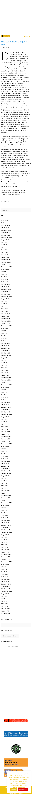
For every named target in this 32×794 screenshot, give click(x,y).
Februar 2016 (5, 520)
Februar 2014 (5, 579)
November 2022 (6, 321)
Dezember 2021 (6, 348)
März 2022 (4, 341)
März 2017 (4, 488)
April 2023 (4, 309)
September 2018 (6, 444)
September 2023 (6, 296)
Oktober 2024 (5, 264)
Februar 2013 (5, 608)
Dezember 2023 (6, 289)
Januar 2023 (5, 316)
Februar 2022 (5, 343)
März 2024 (4, 282)
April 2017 (4, 486)
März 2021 (4, 370)
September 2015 (6, 532)
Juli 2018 (4, 449)
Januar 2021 (5, 375)
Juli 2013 (4, 596)
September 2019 (6, 414)
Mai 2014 (4, 572)
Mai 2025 (4, 247)
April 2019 (4, 427)
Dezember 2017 (6, 466)
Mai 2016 (4, 513)
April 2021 (4, 368)
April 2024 (4, 279)
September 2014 (6, 562)
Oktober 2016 (5, 500)
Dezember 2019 (6, 407)
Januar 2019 (5, 434)
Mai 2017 (4, 483)
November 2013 (6, 586)
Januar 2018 (5, 463)
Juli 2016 (4, 508)
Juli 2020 (4, 390)
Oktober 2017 (5, 471)
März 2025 (4, 252)
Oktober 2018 (5, 441)
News (5, 201)
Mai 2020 (4, 395)
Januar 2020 (5, 404)
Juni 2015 (4, 540)
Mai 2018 (4, 454)
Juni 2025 (4, 245)
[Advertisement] (16, 17)
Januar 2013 (5, 611)
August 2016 (5, 505)
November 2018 (6, 439)
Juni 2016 (4, 510)
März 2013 (4, 606)
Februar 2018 (5, 461)
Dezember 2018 (6, 436)
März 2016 (4, 518)
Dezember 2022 (6, 318)
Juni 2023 (4, 304)
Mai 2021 (4, 365)
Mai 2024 (4, 277)
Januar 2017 (5, 493)
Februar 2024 (5, 284)
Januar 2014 (5, 581)
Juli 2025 (4, 242)
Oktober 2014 (5, 559)
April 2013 (4, 604)
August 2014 (5, 564)
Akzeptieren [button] (13, 789)
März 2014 (4, 576)
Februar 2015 (5, 549)
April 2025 (4, 250)
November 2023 (6, 291)
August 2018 (5, 446)
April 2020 (4, 397)
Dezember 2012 (6, 613)
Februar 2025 (5, 255)
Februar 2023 (5, 314)
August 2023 (5, 299)
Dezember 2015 (6, 525)
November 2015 (6, 527)
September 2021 (6, 355)
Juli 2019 (4, 419)
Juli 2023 (4, 301)
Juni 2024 (4, 274)
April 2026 (4, 220)
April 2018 (4, 456)
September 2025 (6, 237)
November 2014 (6, 557)
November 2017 (6, 468)
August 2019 (5, 417)
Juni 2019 (4, 422)
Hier (10, 192)
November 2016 (6, 498)
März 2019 (4, 429)
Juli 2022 (4, 331)
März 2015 (4, 547)
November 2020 (6, 380)
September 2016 (6, 503)
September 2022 (6, 326)
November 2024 (6, 262)
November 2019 (6, 409)
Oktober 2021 (5, 353)
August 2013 (5, 594)
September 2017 (6, 473)
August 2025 (5, 240)
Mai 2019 (4, 424)
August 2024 (5, 269)
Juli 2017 (4, 478)
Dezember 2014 (6, 554)
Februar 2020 (5, 402)
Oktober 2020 (5, 382)
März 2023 (4, 311)
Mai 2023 (4, 306)
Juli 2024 (4, 272)
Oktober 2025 (5, 235)
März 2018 (4, 459)
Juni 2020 (4, 392)
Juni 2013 (4, 599)
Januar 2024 (5, 286)
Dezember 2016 (6, 495)
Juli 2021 (4, 360)
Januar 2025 (5, 257)
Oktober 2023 (5, 294)
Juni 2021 (4, 363)
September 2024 (6, 267)
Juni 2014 (4, 569)
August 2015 (5, 535)
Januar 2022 (5, 345)
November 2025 (6, 232)
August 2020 (5, 387)
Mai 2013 (4, 601)
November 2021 (6, 350)
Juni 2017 (4, 481)
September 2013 (6, 591)
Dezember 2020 (6, 377)
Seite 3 (9, 201)
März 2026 (4, 223)
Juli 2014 (4, 567)
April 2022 (4, 338)
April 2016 (4, 515)
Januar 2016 (5, 522)
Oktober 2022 (5, 323)
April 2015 (4, 545)
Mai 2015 (4, 542)
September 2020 (6, 385)
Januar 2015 (5, 552)
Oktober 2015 (5, 530)
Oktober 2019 (5, 412)
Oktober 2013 (5, 589)
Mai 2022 (4, 336)
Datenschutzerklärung (23, 789)
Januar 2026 (5, 228)
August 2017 (5, 476)
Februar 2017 (5, 491)
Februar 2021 (5, 373)
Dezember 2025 (6, 230)
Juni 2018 (4, 451)
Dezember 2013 (6, 584)
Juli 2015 (4, 537)
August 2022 (5, 328)
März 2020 (4, 400)
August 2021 (5, 358)
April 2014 (4, 574)
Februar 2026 (5, 225)
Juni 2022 (4, 333)
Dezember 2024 (6, 260)
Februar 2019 (5, 432)
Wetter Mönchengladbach (13, 646)
